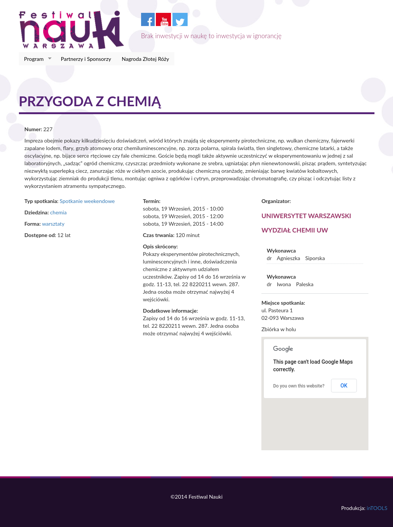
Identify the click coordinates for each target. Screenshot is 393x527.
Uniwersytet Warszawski (306, 216)
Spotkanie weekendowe (87, 201)
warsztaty (53, 223)
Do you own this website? (299, 386)
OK (344, 386)
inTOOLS (377, 508)
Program (35, 59)
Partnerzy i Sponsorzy (86, 59)
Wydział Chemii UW (294, 230)
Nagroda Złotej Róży (145, 59)
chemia (58, 212)
